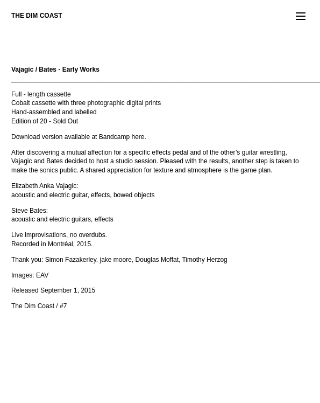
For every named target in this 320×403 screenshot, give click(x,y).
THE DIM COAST (36, 15)
